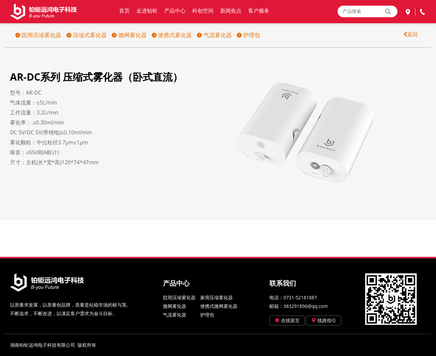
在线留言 (287, 320)
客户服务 (258, 11)
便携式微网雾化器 (218, 306)
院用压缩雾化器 (38, 35)
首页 (124, 11)
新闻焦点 (230, 11)
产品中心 (175, 11)
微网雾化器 (128, 35)
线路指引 (323, 320)
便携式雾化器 (171, 35)
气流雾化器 (214, 35)
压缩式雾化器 (86, 35)
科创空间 (203, 11)
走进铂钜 (147, 11)
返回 (412, 34)
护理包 (248, 35)
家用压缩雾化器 (216, 297)
